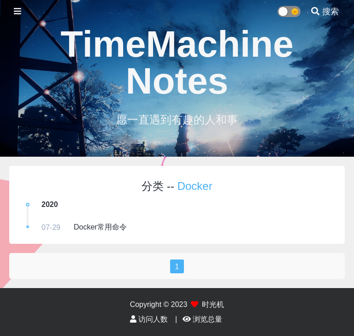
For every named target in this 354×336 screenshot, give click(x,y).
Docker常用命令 (100, 227)
